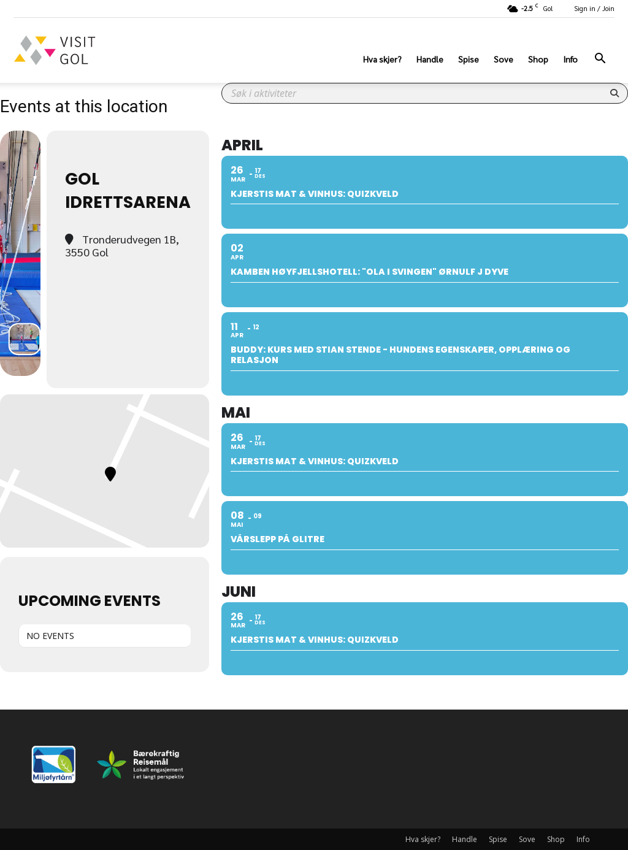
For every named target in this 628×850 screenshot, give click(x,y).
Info (570, 58)
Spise (468, 58)
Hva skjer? (382, 58)
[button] (600, 60)
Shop (538, 58)
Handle (429, 58)
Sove (503, 58)
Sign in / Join (594, 8)
